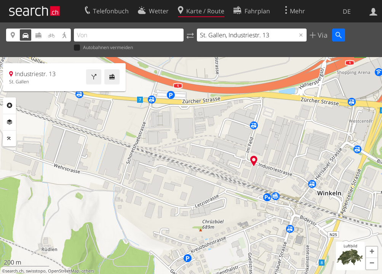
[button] (371, 252)
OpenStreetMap (63, 271)
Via (322, 35)
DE (347, 11)
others (88, 271)
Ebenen (9, 122)
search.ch (14, 271)
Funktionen (9, 139)
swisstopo (36, 271)
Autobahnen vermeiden (103, 48)
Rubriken (9, 105)
